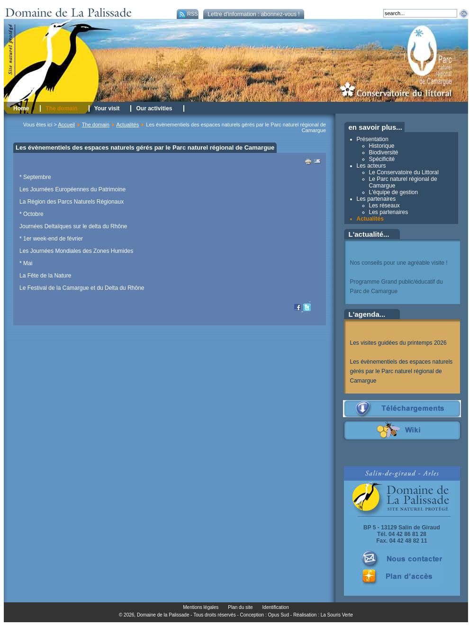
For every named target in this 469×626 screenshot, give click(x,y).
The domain (95, 124)
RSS (187, 14)
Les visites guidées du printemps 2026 (398, 343)
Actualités (127, 124)
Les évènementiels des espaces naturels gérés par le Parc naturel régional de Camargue (401, 371)
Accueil (66, 124)
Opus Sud (278, 614)
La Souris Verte (337, 614)
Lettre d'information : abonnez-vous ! (253, 14)
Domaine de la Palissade (163, 614)
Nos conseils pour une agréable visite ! (399, 262)
